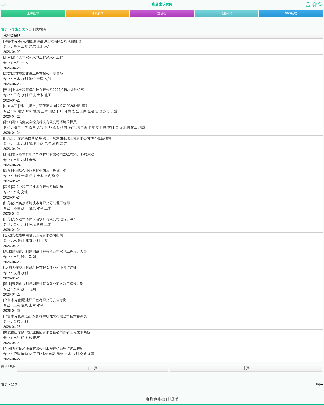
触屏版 (173, 399)
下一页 (92, 368)
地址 (160, 399)
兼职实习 (98, 13)
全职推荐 (33, 13)
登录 (14, 384)
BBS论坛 (291, 13)
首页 (4, 29)
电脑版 (151, 399)
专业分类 (18, 29)
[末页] (246, 368)
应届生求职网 (162, 4)
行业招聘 (226, 13)
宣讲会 (161, 13)
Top (318, 384)
